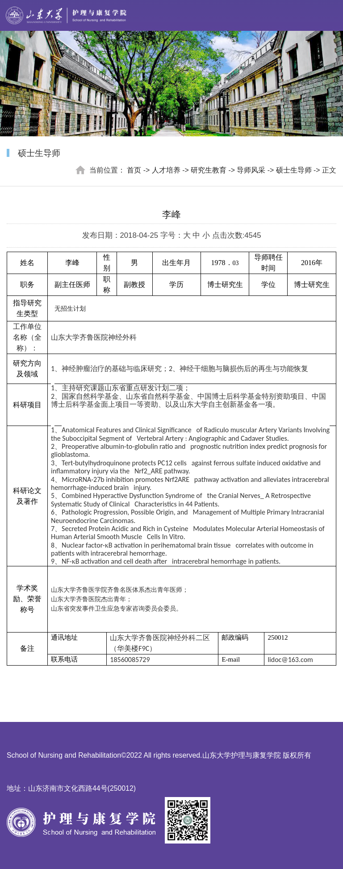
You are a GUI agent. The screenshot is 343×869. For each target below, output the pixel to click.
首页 (134, 170)
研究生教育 (208, 170)
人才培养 (166, 170)
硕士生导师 (294, 170)
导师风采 (251, 170)
